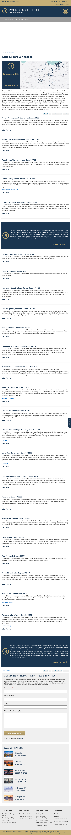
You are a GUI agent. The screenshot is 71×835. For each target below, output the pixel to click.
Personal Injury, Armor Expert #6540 (17, 615)
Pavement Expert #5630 (12, 497)
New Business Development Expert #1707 (19, 367)
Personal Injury (6, 626)
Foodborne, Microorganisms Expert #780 (19, 160)
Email (6, 703)
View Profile (6, 130)
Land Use (5, 464)
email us (20, 739)
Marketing (5, 602)
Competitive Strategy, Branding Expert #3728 (21, 429)
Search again (6, 670)
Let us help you (10, 86)
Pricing (13, 189)
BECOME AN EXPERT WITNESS (59, 1)
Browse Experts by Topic (25, 814)
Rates (17, 189)
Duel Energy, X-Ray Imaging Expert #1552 (19, 346)
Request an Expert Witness (9, 822)
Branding (4, 440)
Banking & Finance (41, 814)
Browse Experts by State (25, 816)
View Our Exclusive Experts (26, 818)
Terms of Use (49, 833)
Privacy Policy (28, 833)
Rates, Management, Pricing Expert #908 (19, 179)
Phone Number (9, 695)
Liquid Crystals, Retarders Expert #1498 (18, 309)
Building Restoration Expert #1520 (16, 327)
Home (3, 52)
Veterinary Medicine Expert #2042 (16, 387)
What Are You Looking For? (13, 711)
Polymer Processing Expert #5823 (16, 518)
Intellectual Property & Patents (44, 822)
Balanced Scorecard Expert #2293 (16, 411)
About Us (56, 814)
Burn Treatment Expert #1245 (14, 271)
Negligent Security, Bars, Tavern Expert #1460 (21, 288)
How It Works (5, 820)
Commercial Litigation (42, 820)
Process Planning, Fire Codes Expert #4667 (20, 476)
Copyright (58, 833)
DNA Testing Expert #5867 (13, 537)
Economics (5, 127)
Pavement (5, 506)
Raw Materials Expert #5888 (14, 556)
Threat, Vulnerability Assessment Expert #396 (21, 139)
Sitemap (65, 833)
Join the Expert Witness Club (61, 821)
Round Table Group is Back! (10, 1)
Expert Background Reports (9, 818)
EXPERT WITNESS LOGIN (62, 4)
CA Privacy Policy (39, 833)
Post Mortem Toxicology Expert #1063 (18, 254)
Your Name (8, 688)
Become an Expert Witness (60, 818)
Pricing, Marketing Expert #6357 (15, 593)
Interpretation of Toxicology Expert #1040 (19, 202)
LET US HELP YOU (59, 245)
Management (6, 189)
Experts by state (10, 52)
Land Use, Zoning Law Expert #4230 (17, 453)
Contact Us (56, 816)
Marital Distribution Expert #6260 (16, 573)
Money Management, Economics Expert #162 (20, 118)
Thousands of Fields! (41, 825)
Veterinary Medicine (8, 398)
